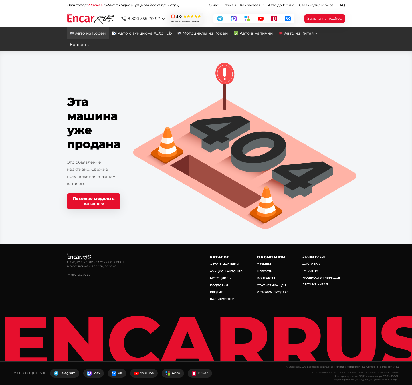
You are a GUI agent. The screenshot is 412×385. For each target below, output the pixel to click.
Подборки (219, 285)
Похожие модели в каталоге (94, 201)
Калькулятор (222, 299)
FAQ (341, 5)
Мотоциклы (221, 278)
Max (93, 373)
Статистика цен (271, 285)
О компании (271, 257)
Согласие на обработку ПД (382, 366)
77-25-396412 (391, 376)
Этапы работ (314, 257)
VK (117, 373)
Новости (264, 271)
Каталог (219, 257)
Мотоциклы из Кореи (205, 33)
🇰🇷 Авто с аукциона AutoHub (142, 33)
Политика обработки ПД (349, 366)
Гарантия (310, 271)
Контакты (80, 44)
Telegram (65, 373)
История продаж (272, 292)
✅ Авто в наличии (253, 33)
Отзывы (229, 5)
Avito (172, 373)
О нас (214, 5)
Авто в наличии (224, 264)
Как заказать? (252, 5)
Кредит (216, 292)
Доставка (311, 263)
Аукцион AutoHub (226, 271)
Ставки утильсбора (316, 5)
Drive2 (200, 373)
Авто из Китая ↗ (300, 33)
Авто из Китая (316, 284)
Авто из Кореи (90, 33)
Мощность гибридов (321, 277)
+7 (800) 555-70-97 (78, 274)
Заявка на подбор (324, 18)
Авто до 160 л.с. (281, 5)
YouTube (144, 373)
